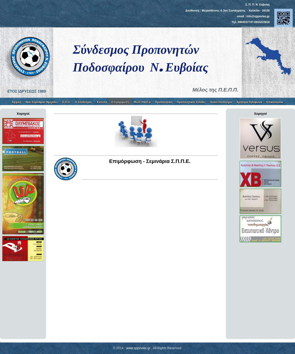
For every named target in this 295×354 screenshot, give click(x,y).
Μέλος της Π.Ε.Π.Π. (215, 90)
